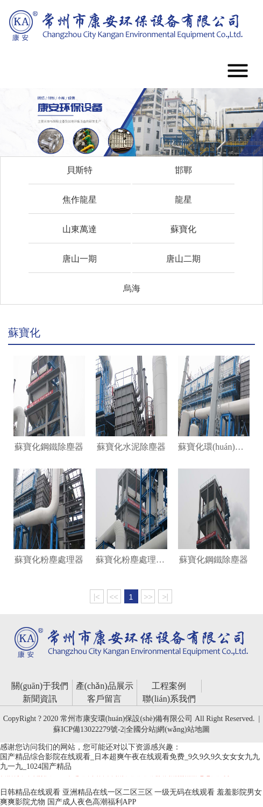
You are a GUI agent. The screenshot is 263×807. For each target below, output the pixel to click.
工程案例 (169, 685)
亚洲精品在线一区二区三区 (107, 792)
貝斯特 (80, 170)
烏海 (131, 288)
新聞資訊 (40, 698)
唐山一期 (79, 258)
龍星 (183, 199)
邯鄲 (183, 170)
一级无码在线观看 (184, 792)
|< (97, 597)
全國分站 (141, 729)
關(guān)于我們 (39, 685)
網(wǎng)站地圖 (183, 729)
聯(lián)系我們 (169, 698)
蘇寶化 (183, 229)
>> (148, 597)
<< (113, 597)
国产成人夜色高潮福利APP (92, 802)
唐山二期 (183, 258)
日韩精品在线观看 (30, 792)
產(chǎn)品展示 (104, 685)
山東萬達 (79, 229)
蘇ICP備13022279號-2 (88, 729)
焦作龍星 (79, 199)
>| (165, 597)
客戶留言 (104, 698)
